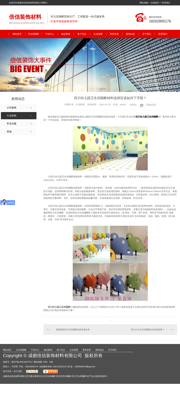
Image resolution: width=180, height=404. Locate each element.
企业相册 (98, 34)
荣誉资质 (114, 34)
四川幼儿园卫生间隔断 (147, 116)
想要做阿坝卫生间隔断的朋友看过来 (73, 329)
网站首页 (17, 34)
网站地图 (144, 3)
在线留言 (155, 3)
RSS (45, 362)
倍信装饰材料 (25, 17)
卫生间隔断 (33, 34)
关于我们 (146, 34)
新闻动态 (130, 34)
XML (51, 362)
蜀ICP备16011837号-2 (21, 362)
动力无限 (18, 371)
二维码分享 (150, 104)
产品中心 (49, 34)
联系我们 (166, 3)
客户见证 (81, 34)
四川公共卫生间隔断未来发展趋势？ (148, 329)
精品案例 (65, 34)
